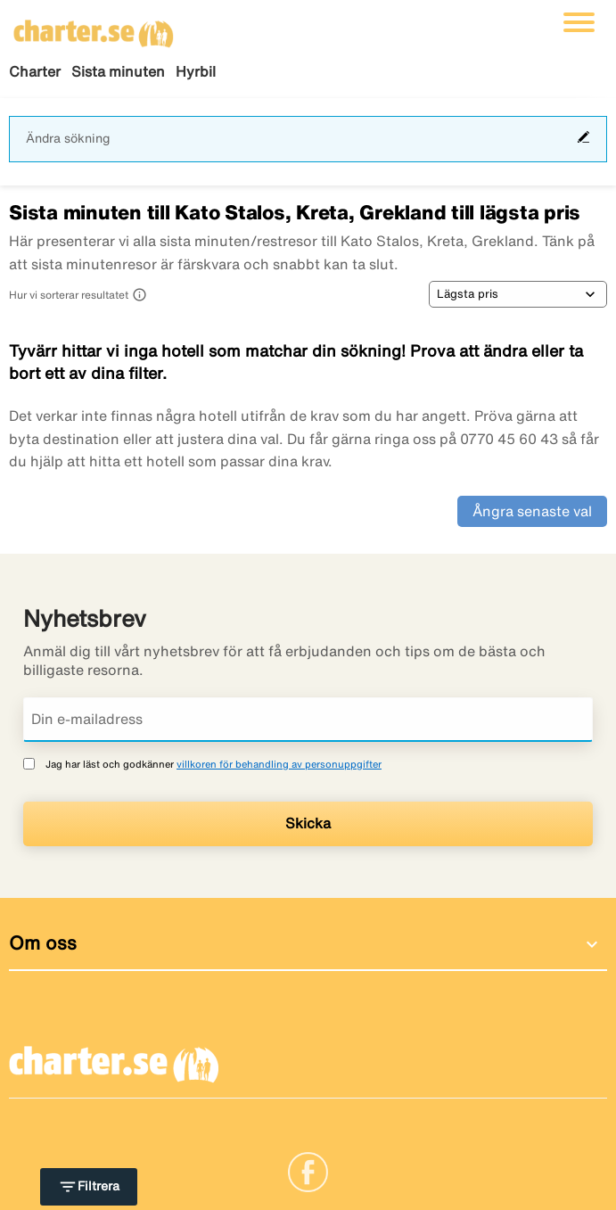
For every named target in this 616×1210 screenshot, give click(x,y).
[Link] (308, 1171)
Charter (35, 71)
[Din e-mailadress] (308, 719)
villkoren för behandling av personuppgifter (279, 764)
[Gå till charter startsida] (93, 28)
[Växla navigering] (579, 22)
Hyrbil (196, 71)
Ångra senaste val (532, 511)
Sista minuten (118, 71)
